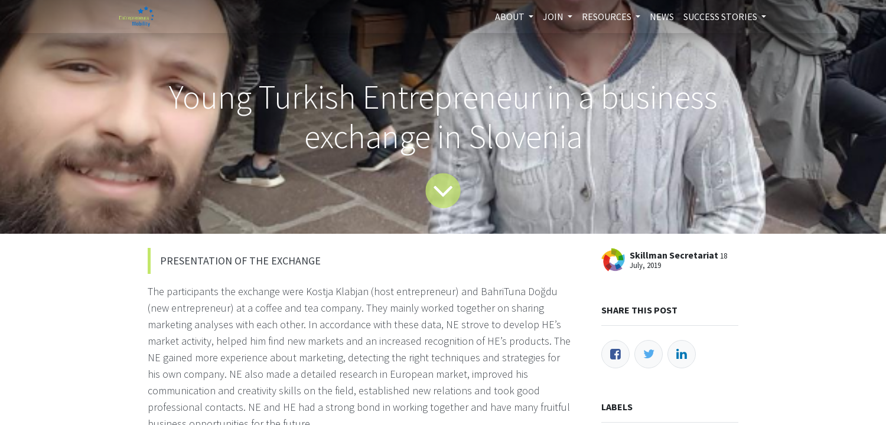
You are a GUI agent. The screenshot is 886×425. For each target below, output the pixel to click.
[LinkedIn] (681, 354)
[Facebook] (615, 354)
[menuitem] (662, 16)
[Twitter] (648, 354)
